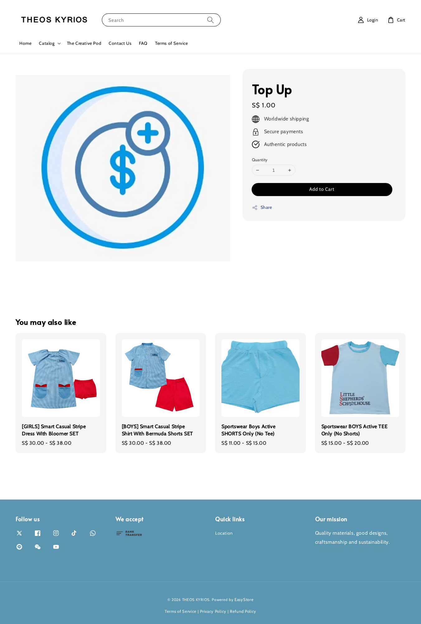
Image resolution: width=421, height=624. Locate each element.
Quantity (260, 159)
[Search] (210, 20)
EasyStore (243, 599)
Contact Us (120, 43)
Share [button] (262, 207)
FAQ (143, 43)
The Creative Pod (84, 43)
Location (224, 533)
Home (25, 43)
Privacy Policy (213, 611)
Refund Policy (243, 611)
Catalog (46, 43)
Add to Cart (321, 189)
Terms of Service (171, 43)
